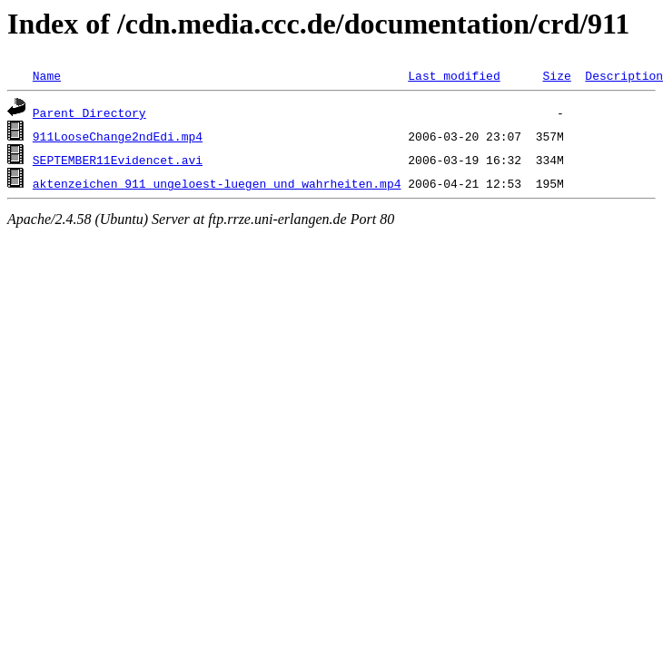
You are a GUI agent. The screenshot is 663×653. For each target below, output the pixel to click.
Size (556, 75)
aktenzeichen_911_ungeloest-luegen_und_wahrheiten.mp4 (217, 183)
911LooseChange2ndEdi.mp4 (118, 136)
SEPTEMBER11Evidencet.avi (118, 159)
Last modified (454, 75)
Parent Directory (89, 112)
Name (47, 75)
